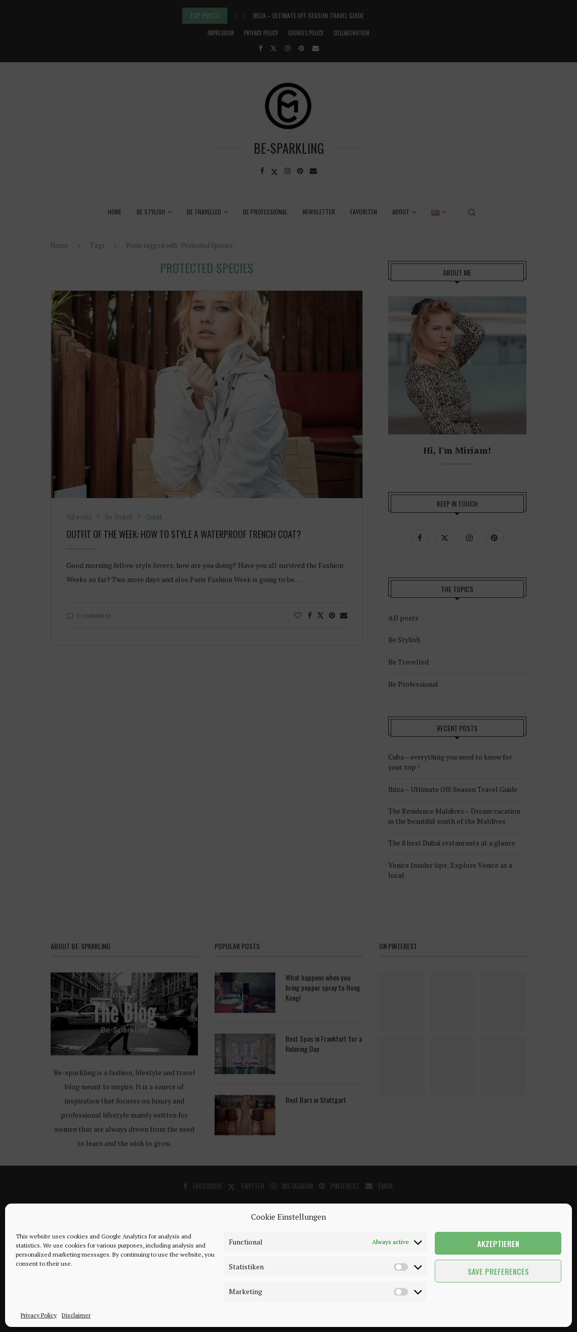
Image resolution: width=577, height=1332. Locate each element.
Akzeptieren (498, 1243)
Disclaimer (76, 1315)
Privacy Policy (39, 1315)
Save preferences (498, 1271)
